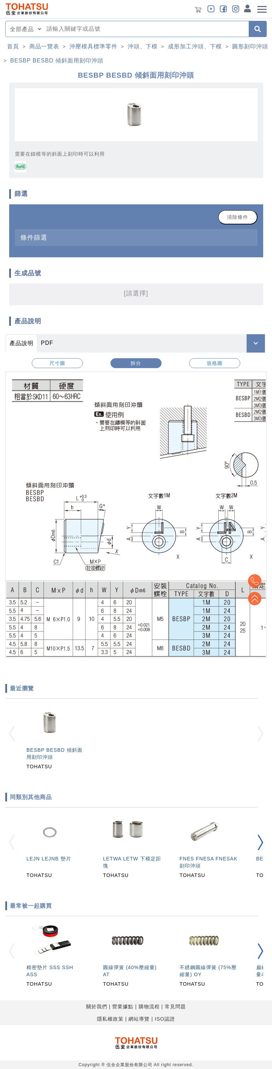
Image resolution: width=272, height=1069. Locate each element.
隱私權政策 (110, 1019)
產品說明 (22, 343)
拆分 (136, 363)
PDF (47, 343)
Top (254, 598)
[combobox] (145, 29)
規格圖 (215, 363)
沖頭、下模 (143, 46)
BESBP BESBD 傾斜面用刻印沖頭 (56, 61)
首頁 (13, 46)
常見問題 (175, 1006)
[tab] (136, 237)
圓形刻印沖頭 (250, 46)
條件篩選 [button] (33, 237)
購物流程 (149, 1006)
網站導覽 (139, 1019)
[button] (260, 842)
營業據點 (122, 1006)
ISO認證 (165, 1019)
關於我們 (96, 1006)
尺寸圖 (57, 363)
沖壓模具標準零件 (93, 46)
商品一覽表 (44, 46)
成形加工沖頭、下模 (195, 46)
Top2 (254, 581)
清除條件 (237, 217)
